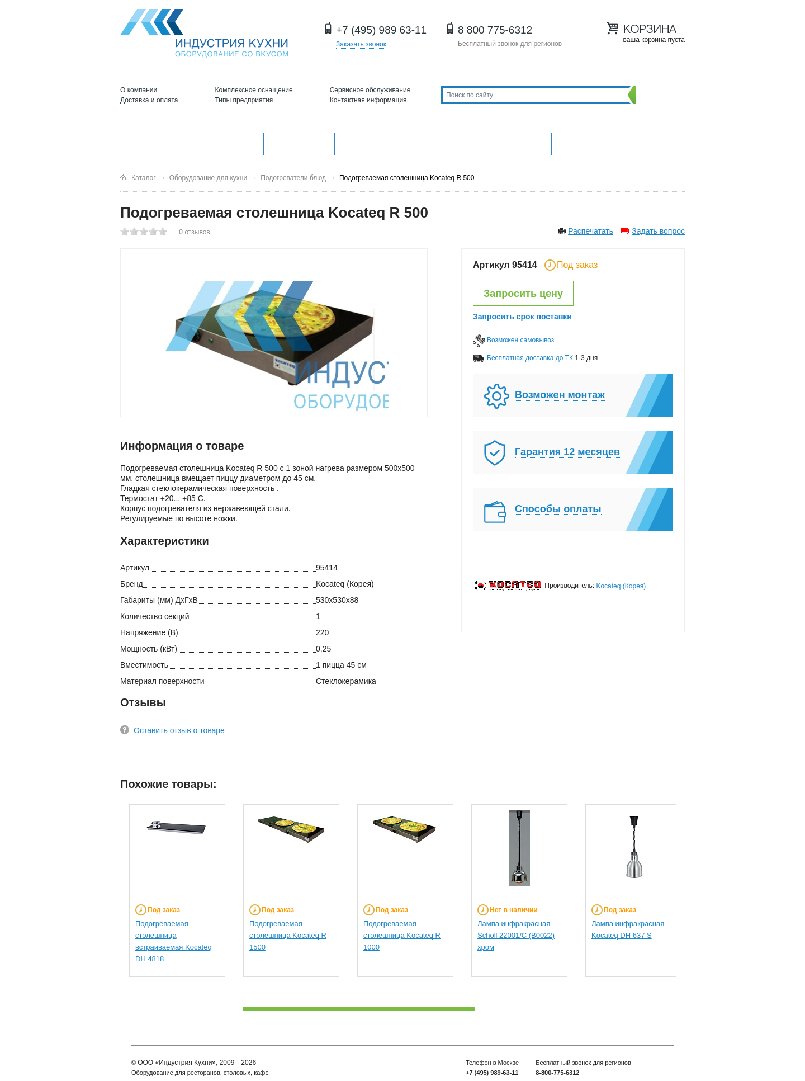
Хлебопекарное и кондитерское (513, 143)
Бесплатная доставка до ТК (530, 358)
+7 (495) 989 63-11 (381, 30)
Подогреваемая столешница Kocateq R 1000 (402, 935)
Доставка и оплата (149, 100)
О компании (138, 90)
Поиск (658, 95)
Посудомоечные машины (590, 143)
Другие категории (657, 143)
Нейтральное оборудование (440, 143)
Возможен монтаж (560, 394)
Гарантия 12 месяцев (567, 451)
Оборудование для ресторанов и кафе (204, 33)
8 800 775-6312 (495, 30)
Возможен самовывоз (520, 340)
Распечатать (590, 230)
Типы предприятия (244, 100)
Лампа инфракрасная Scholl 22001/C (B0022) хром (516, 935)
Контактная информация (368, 100)
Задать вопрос (658, 230)
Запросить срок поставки (522, 316)
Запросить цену (523, 293)
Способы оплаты (558, 508)
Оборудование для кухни (156, 143)
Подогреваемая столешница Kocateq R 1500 (287, 935)
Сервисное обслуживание (370, 90)
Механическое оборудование (227, 143)
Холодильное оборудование (370, 143)
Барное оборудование (299, 143)
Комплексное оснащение (254, 90)
